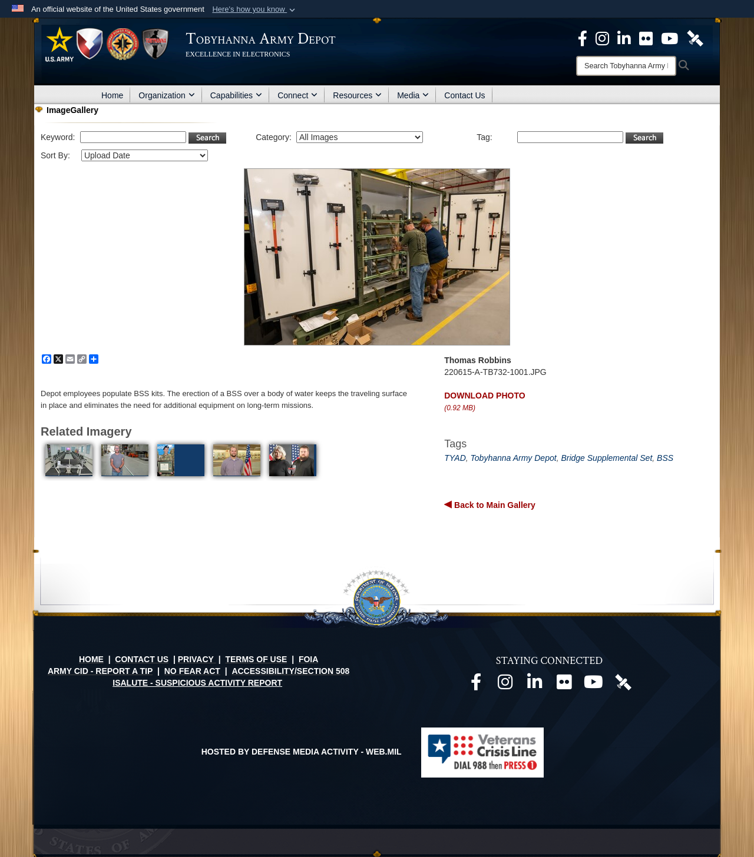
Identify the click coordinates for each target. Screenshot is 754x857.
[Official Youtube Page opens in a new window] (669, 37)
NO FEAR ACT (192, 671)
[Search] (626, 66)
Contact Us (464, 95)
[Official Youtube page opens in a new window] (594, 685)
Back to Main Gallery (493, 505)
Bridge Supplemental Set (606, 458)
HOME (91, 659)
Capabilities (236, 95)
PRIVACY (196, 659)
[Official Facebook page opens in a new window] (476, 685)
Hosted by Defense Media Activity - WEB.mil (301, 751)
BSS (665, 458)
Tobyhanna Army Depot (514, 458)
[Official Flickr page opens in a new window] (646, 37)
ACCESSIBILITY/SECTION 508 (290, 671)
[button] (254, 9)
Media (413, 95)
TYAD (455, 458)
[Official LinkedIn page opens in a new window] (624, 37)
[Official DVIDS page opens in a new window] (695, 37)
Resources (357, 95)
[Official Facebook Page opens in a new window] (582, 37)
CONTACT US (141, 659)
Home (112, 95)
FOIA (308, 659)
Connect (297, 95)
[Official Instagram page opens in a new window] (602, 37)
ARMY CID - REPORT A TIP (100, 671)
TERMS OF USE (256, 659)
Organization (166, 95)
